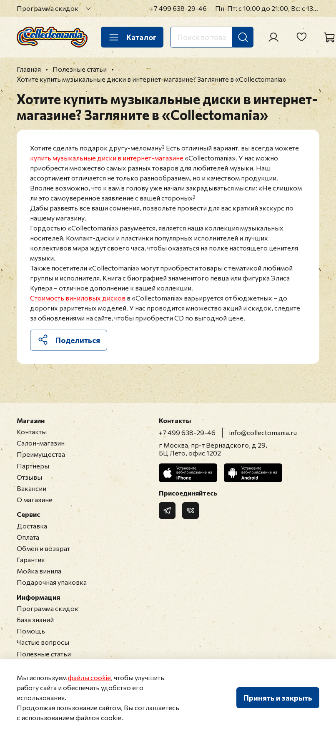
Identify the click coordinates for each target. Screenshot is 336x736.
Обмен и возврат (43, 548)
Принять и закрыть (277, 697)
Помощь (31, 631)
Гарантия (31, 559)
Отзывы (29, 477)
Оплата (28, 537)
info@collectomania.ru (263, 432)
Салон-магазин (41, 443)
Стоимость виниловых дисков (77, 298)
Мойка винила (39, 571)
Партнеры (33, 466)
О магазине (35, 499)
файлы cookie (89, 677)
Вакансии (31, 488)
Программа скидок (47, 8)
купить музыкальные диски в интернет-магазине (106, 158)
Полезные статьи (44, 654)
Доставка (32, 526)
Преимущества (41, 454)
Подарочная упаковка (52, 582)
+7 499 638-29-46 (178, 8)
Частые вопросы (43, 642)
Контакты (32, 432)
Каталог (132, 37)
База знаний (35, 619)
